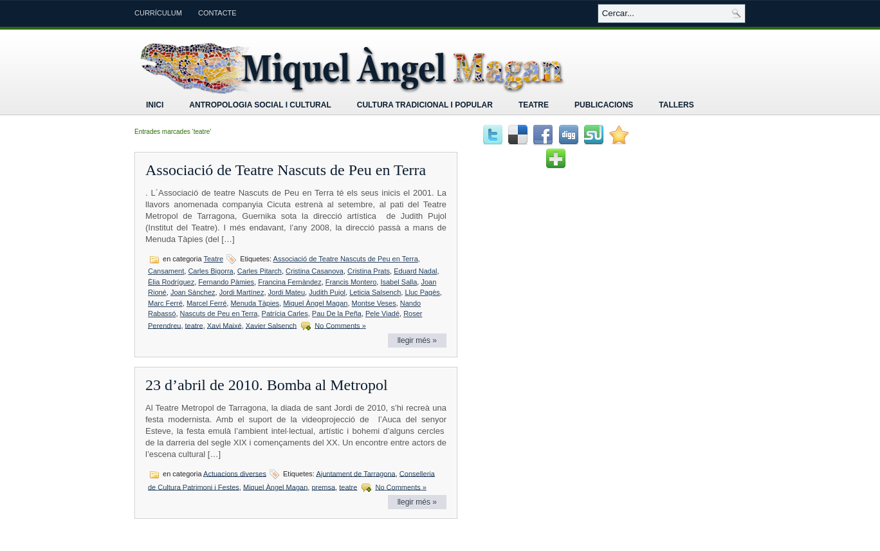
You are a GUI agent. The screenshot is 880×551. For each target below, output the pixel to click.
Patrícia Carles (285, 313)
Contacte (217, 13)
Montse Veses (374, 303)
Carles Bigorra (210, 271)
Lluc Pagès (422, 292)
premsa (323, 486)
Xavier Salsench (271, 325)
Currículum (158, 13)
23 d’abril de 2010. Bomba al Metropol (266, 385)
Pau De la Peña (337, 313)
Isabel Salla (398, 282)
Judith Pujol (327, 292)
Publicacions (603, 104)
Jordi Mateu (286, 292)
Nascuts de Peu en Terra (219, 313)
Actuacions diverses (234, 473)
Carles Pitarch (259, 271)
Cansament (166, 271)
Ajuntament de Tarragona (355, 473)
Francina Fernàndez (289, 282)
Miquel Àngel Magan (315, 303)
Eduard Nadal (415, 271)
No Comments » (340, 325)
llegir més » (417, 340)
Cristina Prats (368, 271)
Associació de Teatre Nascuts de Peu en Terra (285, 170)
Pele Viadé (382, 313)
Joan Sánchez (192, 292)
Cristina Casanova (315, 271)
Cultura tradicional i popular (425, 104)
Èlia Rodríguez (171, 282)
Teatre (533, 104)
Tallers (676, 104)
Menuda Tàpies (254, 303)
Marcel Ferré (206, 303)
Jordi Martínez (241, 292)
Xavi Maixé (224, 325)
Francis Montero (350, 282)
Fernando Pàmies (226, 282)
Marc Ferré (165, 303)
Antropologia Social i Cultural (260, 104)
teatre (194, 325)
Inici (154, 104)
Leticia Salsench (375, 292)
